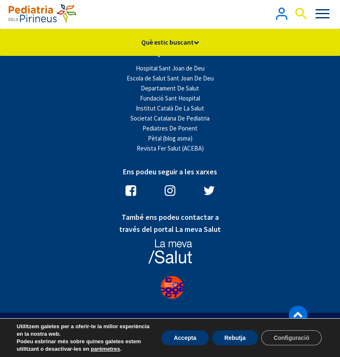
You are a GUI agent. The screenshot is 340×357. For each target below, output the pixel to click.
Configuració (291, 337)
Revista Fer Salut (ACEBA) (170, 148)
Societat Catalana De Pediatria (170, 118)
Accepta (183, 337)
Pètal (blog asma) (170, 138)
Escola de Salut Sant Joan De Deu (170, 78)
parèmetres (105, 349)
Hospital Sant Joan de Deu (170, 68)
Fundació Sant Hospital (170, 98)
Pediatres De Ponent (170, 128)
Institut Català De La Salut (170, 108)
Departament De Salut (170, 88)
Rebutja (234, 337)
